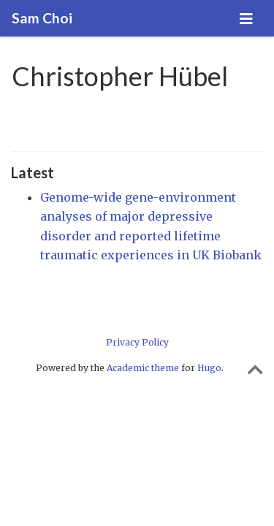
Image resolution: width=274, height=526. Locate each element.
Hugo (209, 367)
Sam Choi (42, 17)
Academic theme (143, 367)
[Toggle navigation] (246, 18)
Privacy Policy (137, 342)
